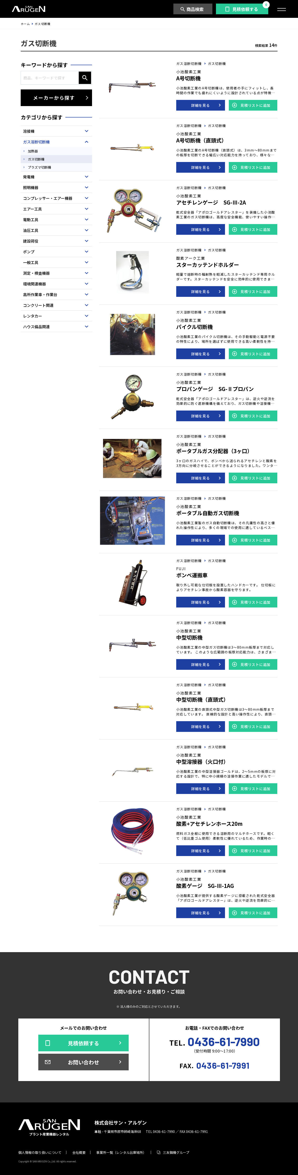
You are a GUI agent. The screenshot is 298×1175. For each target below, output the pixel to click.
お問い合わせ (83, 1062)
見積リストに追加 (255, 105)
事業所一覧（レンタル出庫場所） (121, 1152)
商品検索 (195, 9)
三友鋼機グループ (176, 1152)
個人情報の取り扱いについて (40, 1152)
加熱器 (33, 151)
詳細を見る (200, 105)
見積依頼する (245, 9)
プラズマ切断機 (39, 167)
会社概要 (79, 1152)
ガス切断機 (36, 159)
